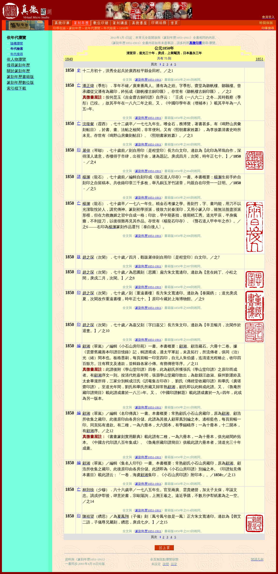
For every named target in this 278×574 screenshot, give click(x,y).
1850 (69, 70)
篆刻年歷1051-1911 (148, 79)
